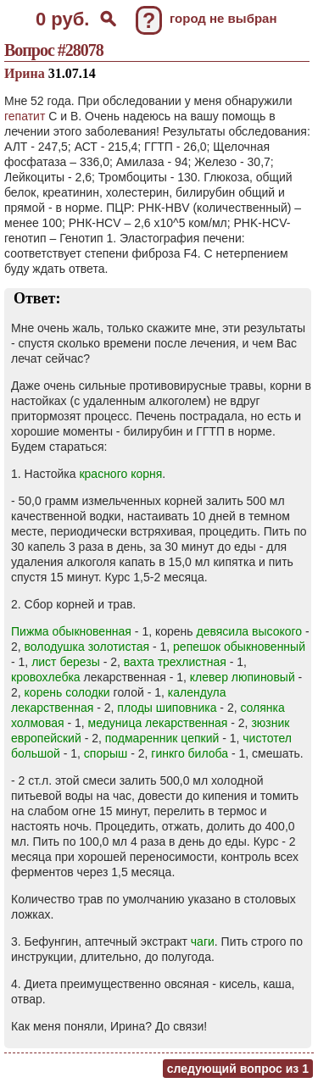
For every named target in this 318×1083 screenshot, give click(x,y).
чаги (203, 941)
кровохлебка (46, 677)
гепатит (24, 116)
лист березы (65, 662)
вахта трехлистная (175, 662)
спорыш (105, 753)
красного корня (120, 473)
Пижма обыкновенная (71, 631)
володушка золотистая (87, 646)
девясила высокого (250, 631)
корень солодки (67, 692)
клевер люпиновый (242, 677)
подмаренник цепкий (162, 738)
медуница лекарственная (158, 723)
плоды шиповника (166, 707)
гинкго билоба (189, 753)
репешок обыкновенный (239, 646)
